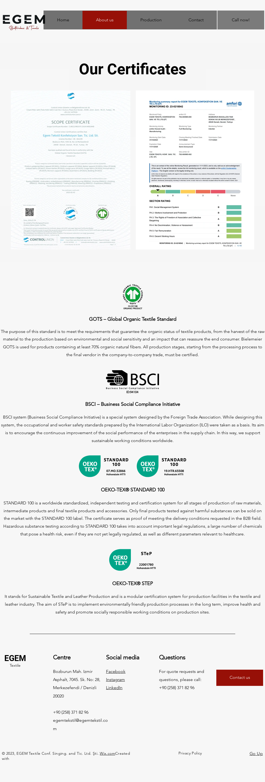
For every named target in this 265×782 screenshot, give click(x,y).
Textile (15, 665)
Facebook (115, 671)
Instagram (115, 679)
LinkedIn (114, 687)
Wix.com (107, 753)
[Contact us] (239, 678)
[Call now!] (240, 20)
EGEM (15, 658)
